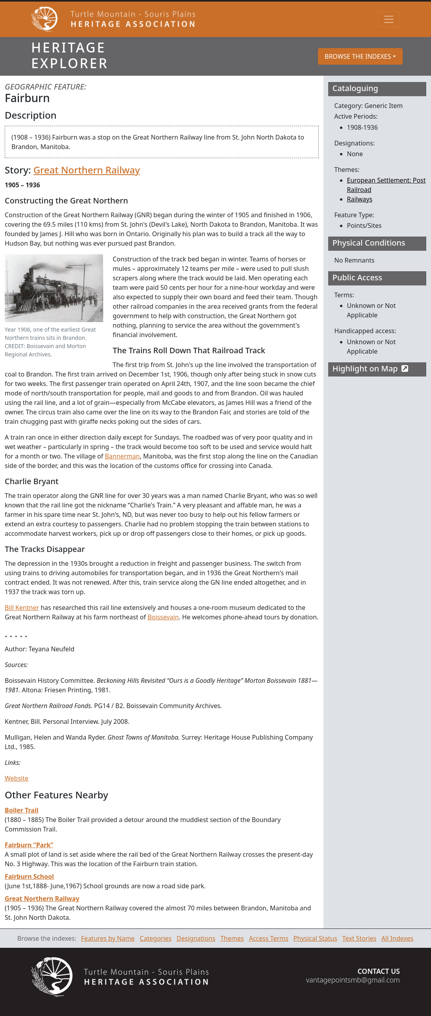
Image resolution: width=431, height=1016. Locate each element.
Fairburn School (29, 876)
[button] (360, 56)
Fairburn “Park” (29, 845)
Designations (195, 938)
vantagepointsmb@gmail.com (353, 979)
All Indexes (397, 938)
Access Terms (268, 938)
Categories (156, 938)
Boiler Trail (21, 810)
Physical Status (315, 938)
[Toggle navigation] (389, 19)
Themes (231, 938)
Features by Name (108, 938)
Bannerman (122, 456)
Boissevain (162, 617)
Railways (360, 199)
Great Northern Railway (86, 169)
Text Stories (359, 938)
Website (16, 778)
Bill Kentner (22, 607)
